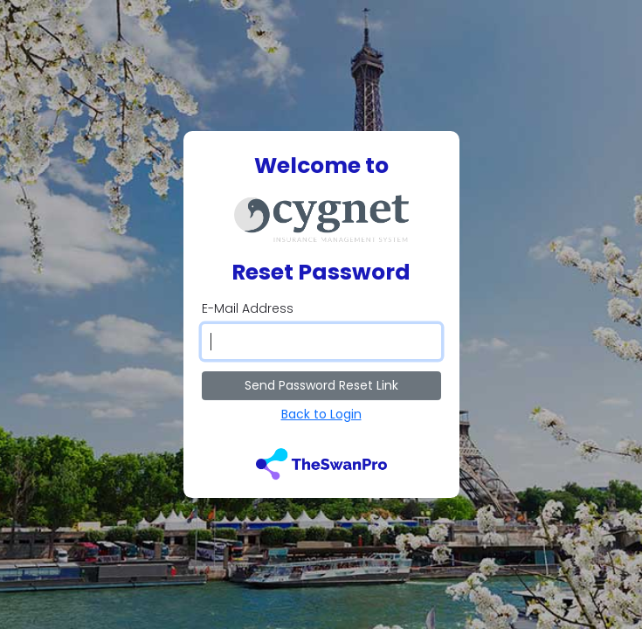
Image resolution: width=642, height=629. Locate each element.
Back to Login (321, 414)
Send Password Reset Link (321, 385)
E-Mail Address (247, 308)
